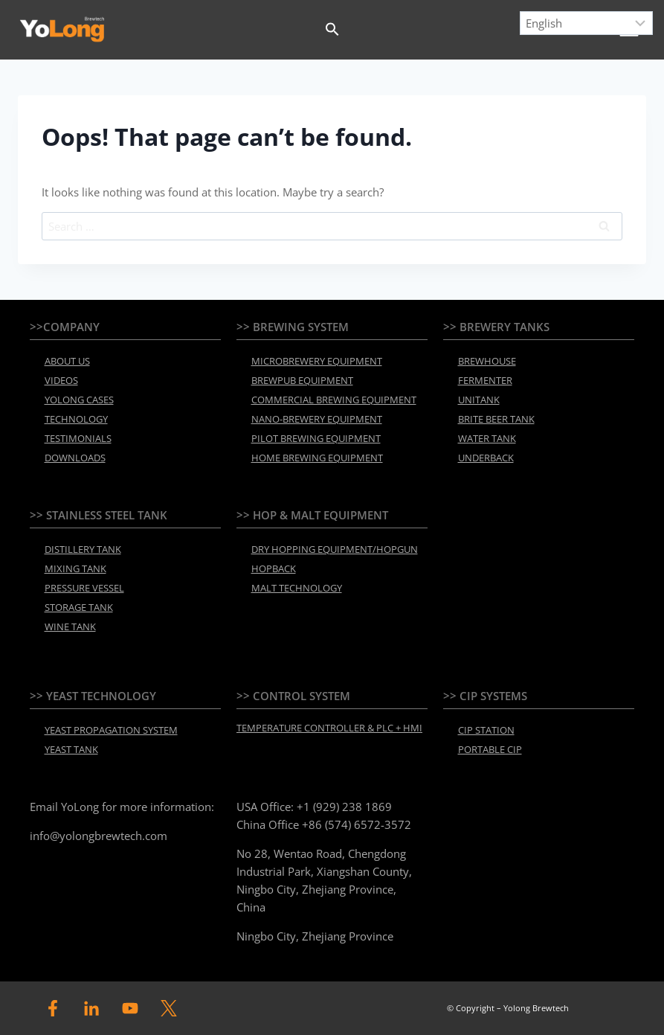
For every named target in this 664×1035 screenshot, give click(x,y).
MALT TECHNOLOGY (296, 588)
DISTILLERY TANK (83, 549)
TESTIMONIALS (78, 438)
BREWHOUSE (487, 361)
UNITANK (479, 399)
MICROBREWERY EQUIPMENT (316, 361)
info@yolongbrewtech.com (98, 835)
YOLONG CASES (79, 399)
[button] (332, 29)
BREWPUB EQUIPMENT (302, 380)
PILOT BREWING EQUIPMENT (316, 438)
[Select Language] (587, 23)
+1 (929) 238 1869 (344, 806)
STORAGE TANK (79, 607)
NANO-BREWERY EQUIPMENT (316, 419)
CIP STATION (486, 730)
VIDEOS (61, 380)
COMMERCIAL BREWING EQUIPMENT (333, 399)
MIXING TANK (75, 568)
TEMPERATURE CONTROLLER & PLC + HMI (329, 727)
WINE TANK (70, 626)
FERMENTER (485, 380)
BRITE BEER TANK (496, 419)
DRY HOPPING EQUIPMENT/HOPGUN (334, 549)
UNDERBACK (486, 457)
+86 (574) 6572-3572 (356, 824)
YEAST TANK (71, 749)
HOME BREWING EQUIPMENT (317, 457)
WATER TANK (487, 438)
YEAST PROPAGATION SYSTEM (111, 730)
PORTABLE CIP (490, 749)
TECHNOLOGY (76, 419)
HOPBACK (273, 568)
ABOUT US (67, 361)
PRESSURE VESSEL (84, 588)
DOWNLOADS (75, 457)
